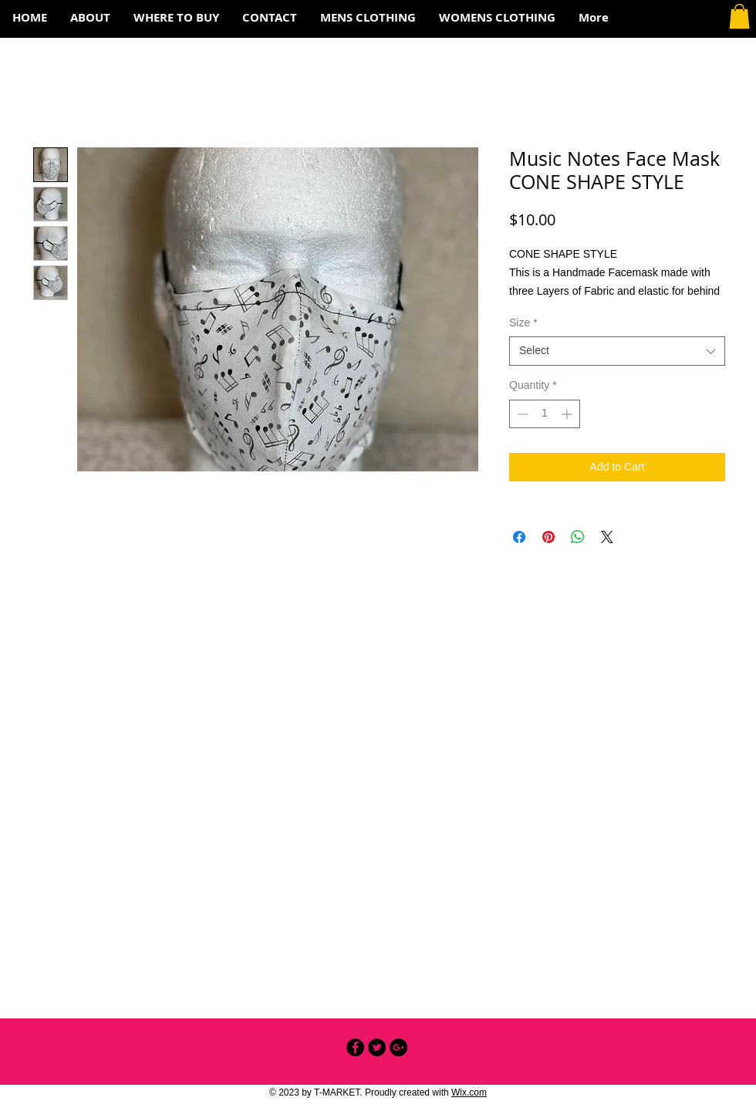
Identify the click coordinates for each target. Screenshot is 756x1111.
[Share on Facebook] (519, 537)
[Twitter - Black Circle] (377, 1047)
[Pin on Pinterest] (548, 537)
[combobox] (617, 351)
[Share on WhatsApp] (578, 537)
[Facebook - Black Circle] (355, 1047)
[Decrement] (521, 413)
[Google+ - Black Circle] (398, 1047)
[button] (739, 16)
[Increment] (568, 413)
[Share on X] (607, 537)
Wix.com (469, 1092)
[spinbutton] (545, 413)
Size (523, 322)
